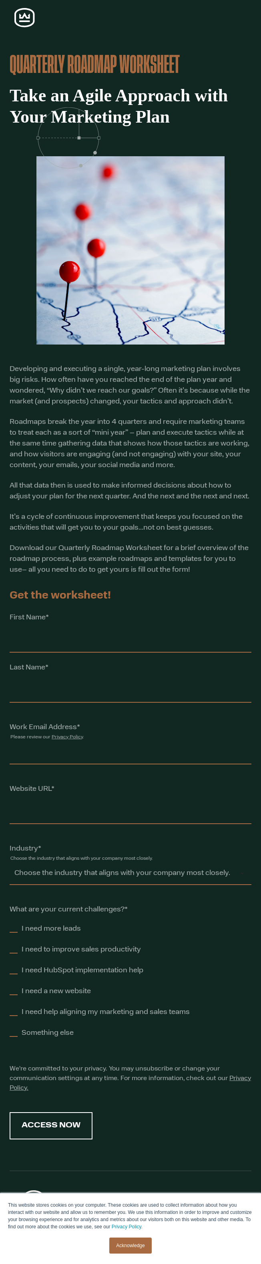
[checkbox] (130, 984)
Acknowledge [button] (130, 1245)
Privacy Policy (126, 1227)
